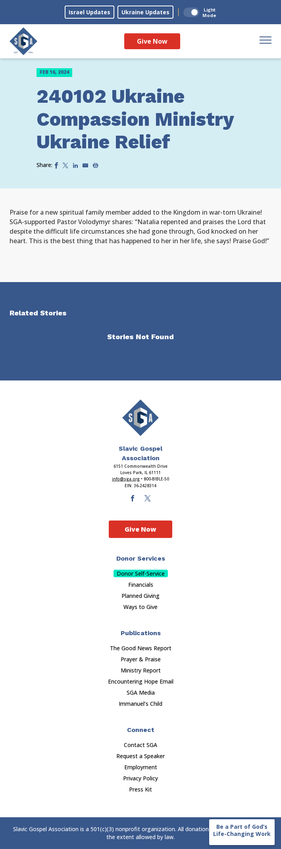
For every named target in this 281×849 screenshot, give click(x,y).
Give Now (152, 41)
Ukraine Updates (145, 12)
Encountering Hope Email (140, 681)
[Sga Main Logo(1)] (140, 418)
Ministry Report (141, 670)
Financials (140, 584)
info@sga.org (126, 479)
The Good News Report (140, 648)
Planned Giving (140, 595)
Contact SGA (140, 745)
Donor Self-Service (141, 573)
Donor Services (140, 558)
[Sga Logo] (23, 41)
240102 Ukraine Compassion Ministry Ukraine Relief (135, 119)
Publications (141, 633)
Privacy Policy (140, 778)
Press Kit (140, 789)
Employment (140, 767)
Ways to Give (140, 607)
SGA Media (141, 692)
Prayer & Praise (141, 659)
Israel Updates (89, 12)
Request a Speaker (140, 756)
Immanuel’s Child (140, 703)
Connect (140, 730)
